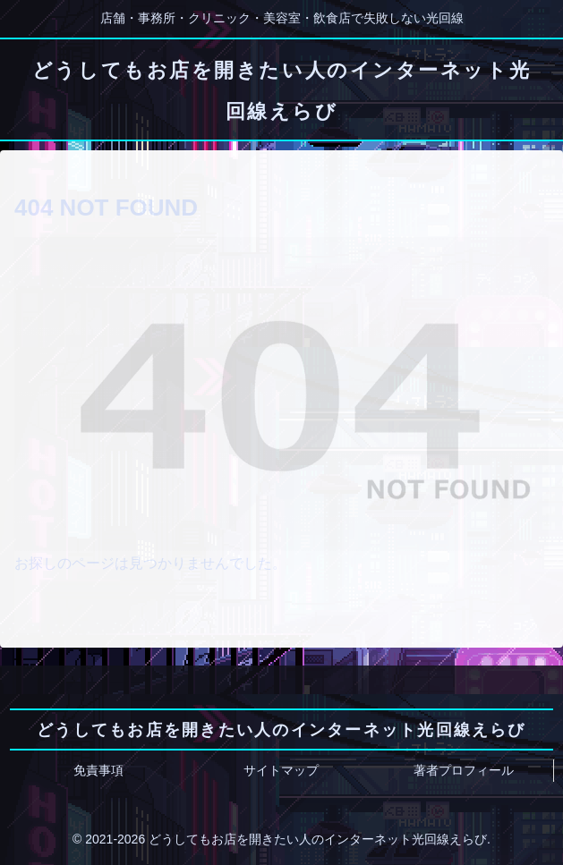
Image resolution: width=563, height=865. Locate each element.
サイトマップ (281, 770)
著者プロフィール (464, 770)
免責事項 (98, 770)
